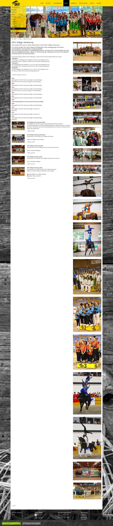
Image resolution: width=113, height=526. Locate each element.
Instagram (38, 517)
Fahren (13, 14)
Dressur (14, 12)
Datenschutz (84, 515)
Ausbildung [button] (74, 3)
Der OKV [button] (48, 3)
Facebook (38, 514)
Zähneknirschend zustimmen (11, 523)
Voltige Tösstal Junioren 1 (35, 176)
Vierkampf (14, 26)
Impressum (84, 514)
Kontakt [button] (99, 3)
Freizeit (13, 24)
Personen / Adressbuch (64, 517)
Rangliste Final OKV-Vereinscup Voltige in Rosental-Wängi (27, 80)
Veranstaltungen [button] (57, 3)
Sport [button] (66, 3)
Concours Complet (16, 16)
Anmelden (83, 519)
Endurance (14, 21)
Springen (14, 9)
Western (14, 19)
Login (13, 514)
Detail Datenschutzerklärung (31, 523)
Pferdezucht (15, 31)
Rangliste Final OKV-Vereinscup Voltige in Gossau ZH (26, 108)
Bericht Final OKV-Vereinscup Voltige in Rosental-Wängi (27, 81)
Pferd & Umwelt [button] (83, 3)
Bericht (15, 110)
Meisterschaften (15, 7)
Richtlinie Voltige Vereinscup (19, 74)
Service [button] (92, 3)
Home (42, 3)
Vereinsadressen (62, 515)
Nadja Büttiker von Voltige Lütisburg (37, 174)
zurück (14, 505)
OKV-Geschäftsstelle (63, 514)
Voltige (13, 28)
